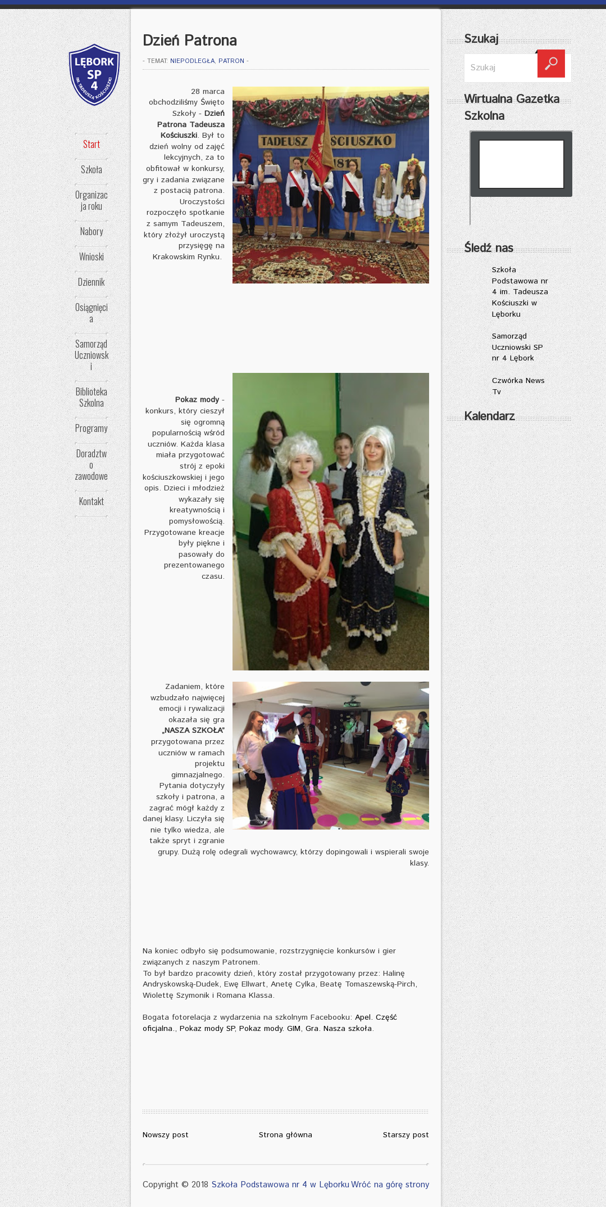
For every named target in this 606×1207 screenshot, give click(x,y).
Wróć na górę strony (390, 1185)
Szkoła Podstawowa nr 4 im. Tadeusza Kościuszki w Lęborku (520, 291)
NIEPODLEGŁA (192, 61)
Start (91, 144)
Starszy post (406, 1135)
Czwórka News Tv (518, 386)
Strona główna (285, 1135)
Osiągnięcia (91, 312)
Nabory (91, 231)
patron (231, 61)
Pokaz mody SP (207, 1028)
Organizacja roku (91, 200)
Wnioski (91, 256)
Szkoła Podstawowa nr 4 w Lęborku (280, 1185)
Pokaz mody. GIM (269, 1028)
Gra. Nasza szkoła (339, 1028)
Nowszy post (166, 1135)
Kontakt (91, 501)
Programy (91, 428)
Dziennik (91, 282)
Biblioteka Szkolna (91, 397)
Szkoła (91, 169)
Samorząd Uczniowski (91, 355)
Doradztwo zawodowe (91, 465)
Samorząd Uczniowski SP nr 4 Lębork (517, 347)
